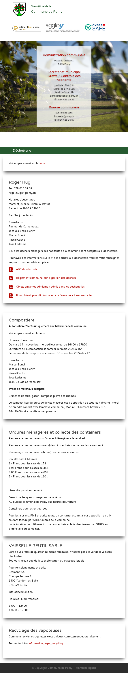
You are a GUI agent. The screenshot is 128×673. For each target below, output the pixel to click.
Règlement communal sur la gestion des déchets (47, 274)
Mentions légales (86, 668)
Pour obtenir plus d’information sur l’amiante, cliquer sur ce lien (55, 290)
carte (43, 163)
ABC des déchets (29, 266)
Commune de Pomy (60, 668)
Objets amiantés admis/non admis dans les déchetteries (51, 282)
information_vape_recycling (47, 643)
